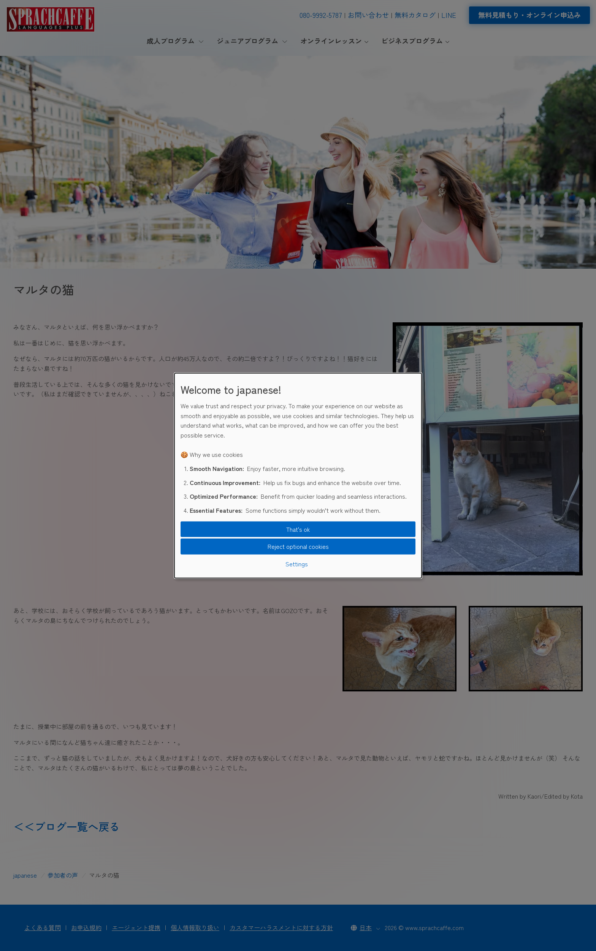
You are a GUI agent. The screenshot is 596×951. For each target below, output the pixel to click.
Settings (296, 563)
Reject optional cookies (298, 546)
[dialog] (298, 475)
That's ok (298, 529)
